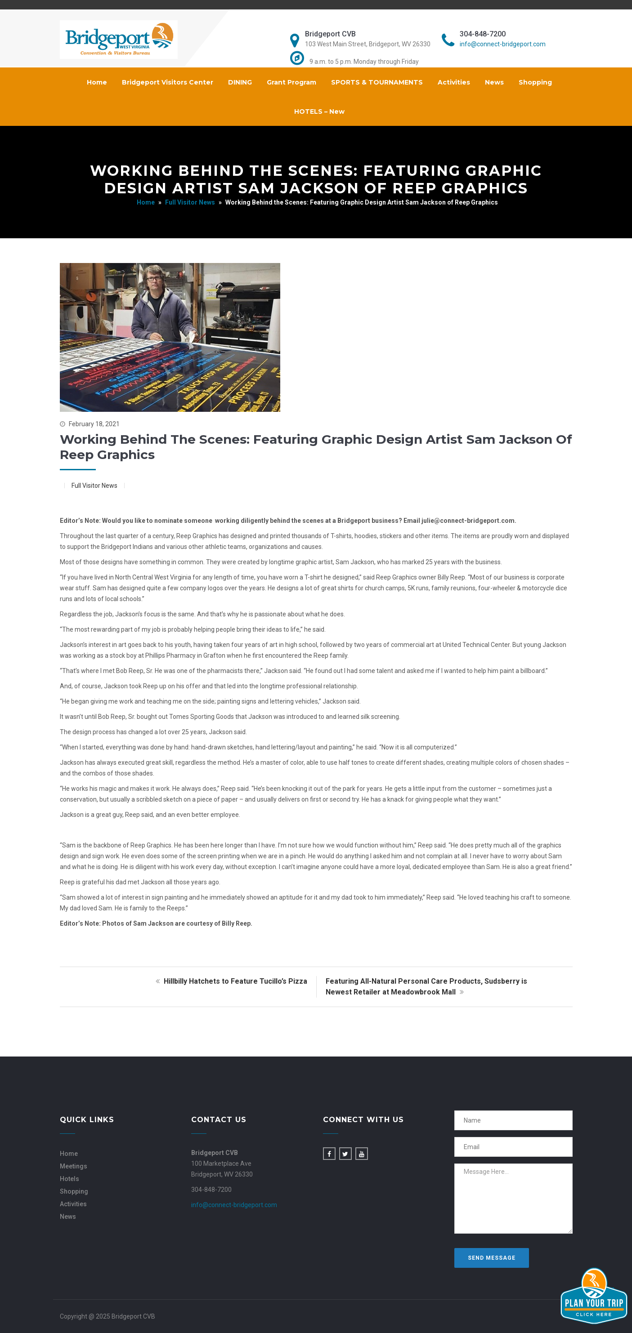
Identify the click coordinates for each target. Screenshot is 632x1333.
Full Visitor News (190, 202)
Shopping (535, 82)
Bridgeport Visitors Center (167, 82)
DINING (240, 82)
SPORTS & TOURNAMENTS (377, 82)
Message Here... (513, 1199)
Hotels (69, 1178)
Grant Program (291, 82)
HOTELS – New (319, 111)
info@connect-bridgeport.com (503, 44)
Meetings (73, 1166)
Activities (454, 82)
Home (97, 82)
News (494, 82)
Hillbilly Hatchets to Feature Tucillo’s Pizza (230, 981)
